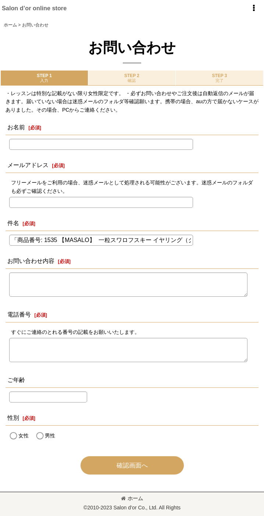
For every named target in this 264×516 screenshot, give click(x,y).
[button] (253, 8)
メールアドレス (28, 165)
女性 (23, 436)
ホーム (132, 498)
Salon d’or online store (34, 8)
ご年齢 (16, 379)
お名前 (16, 127)
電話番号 (19, 314)
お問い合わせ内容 (30, 260)
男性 (50, 436)
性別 (13, 417)
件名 (13, 223)
